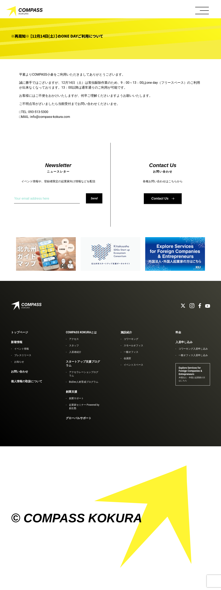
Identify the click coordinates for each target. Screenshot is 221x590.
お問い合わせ (19, 371)
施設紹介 (126, 332)
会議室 (127, 358)
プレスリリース (22, 355)
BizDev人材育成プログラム (83, 381)
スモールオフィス (133, 345)
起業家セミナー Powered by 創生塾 (84, 406)
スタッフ (74, 345)
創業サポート (76, 398)
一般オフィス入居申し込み (193, 355)
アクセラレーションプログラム (83, 374)
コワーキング (131, 339)
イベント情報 (21, 348)
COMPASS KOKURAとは (81, 332)
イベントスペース (133, 364)
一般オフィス (131, 352)
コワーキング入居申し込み (193, 348)
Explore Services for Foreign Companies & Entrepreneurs (192, 374)
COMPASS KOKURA (24, 12)
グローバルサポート (78, 418)
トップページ (19, 332)
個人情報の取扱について (26, 381)
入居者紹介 (75, 352)
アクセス (74, 339)
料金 (178, 332)
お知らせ (19, 361)
